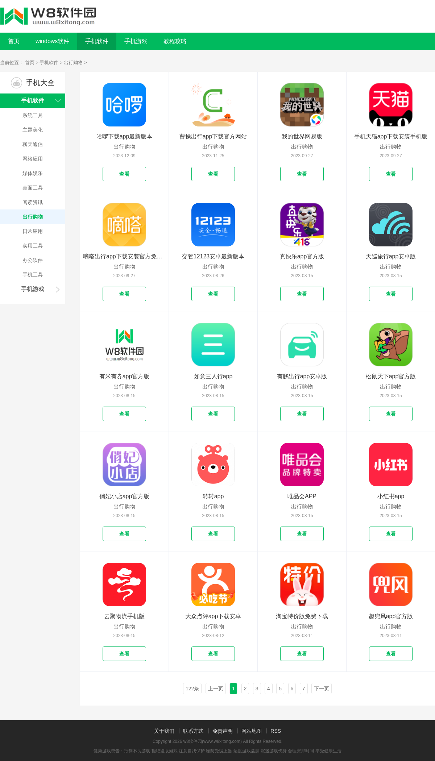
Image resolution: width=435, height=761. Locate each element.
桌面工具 (32, 188)
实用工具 (32, 246)
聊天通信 (32, 144)
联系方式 (193, 730)
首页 (14, 41)
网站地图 (251, 730)
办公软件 (32, 260)
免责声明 (222, 730)
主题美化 (32, 130)
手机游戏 (32, 289)
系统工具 (32, 115)
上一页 (215, 688)
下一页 (321, 688)
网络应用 (32, 159)
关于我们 (164, 730)
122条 (192, 688)
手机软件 (49, 62)
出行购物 (73, 62)
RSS (275, 730)
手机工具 (32, 275)
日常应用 (32, 231)
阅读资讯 (32, 202)
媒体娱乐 (32, 173)
